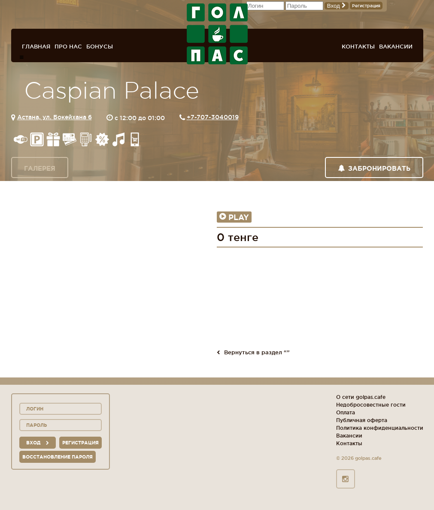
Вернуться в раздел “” (253, 352)
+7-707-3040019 (213, 117)
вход (37, 442)
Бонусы (99, 46)
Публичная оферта (361, 420)
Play (234, 217)
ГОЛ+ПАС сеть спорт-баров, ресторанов (217, 33)
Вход (336, 6)
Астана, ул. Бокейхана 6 (54, 117)
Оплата (345, 412)
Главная (36, 46)
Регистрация (366, 5)
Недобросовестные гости (371, 404)
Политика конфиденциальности (379, 428)
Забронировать (374, 168)
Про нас (68, 46)
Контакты (358, 46)
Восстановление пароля (57, 456)
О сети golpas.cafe (360, 397)
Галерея (39, 168)
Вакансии (396, 46)
